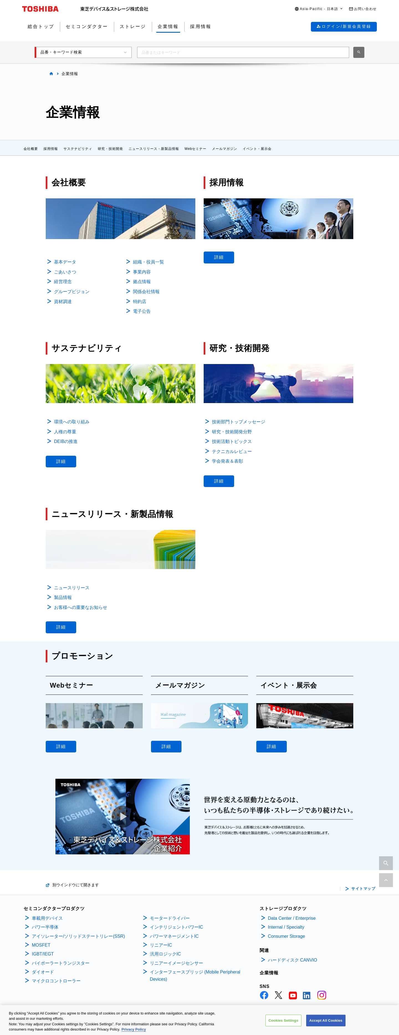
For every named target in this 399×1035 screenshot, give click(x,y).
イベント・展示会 (257, 149)
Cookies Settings (283, 1020)
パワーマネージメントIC (174, 936)
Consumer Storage (286, 936)
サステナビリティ (77, 149)
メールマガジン (224, 149)
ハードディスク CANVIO (292, 960)
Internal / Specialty (286, 927)
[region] (199, 1020)
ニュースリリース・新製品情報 (154, 149)
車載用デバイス (47, 918)
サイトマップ (363, 889)
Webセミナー (195, 149)
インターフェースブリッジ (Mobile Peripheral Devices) (195, 976)
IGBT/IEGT (43, 954)
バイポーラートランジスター (60, 963)
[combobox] (243, 52)
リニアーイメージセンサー (176, 963)
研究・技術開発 (110, 149)
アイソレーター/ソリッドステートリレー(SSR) (78, 936)
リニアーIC (161, 945)
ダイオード (43, 972)
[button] (319, 9)
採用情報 (51, 149)
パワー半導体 (45, 927)
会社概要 (31, 149)
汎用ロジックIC (165, 954)
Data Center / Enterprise (292, 918)
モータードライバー (170, 918)
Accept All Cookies (325, 1020)
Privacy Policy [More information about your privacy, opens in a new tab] (134, 1029)
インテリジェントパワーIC (176, 927)
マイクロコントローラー (56, 980)
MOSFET (41, 945)
